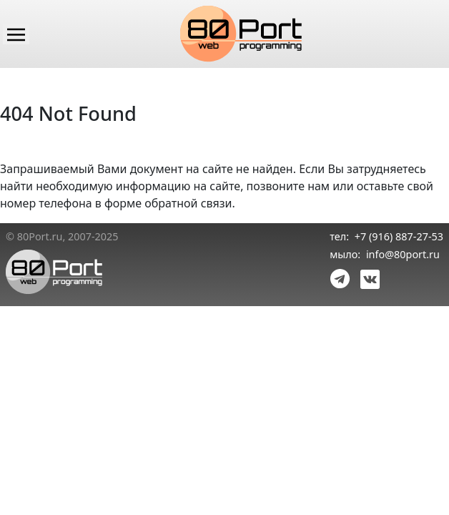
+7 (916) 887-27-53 (399, 236)
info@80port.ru (403, 254)
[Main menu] (16, 34)
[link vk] (367, 278)
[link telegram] (341, 278)
